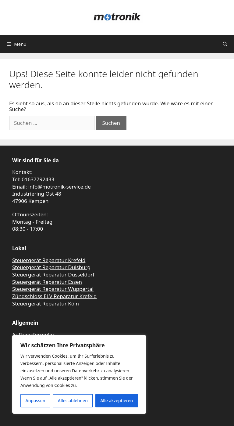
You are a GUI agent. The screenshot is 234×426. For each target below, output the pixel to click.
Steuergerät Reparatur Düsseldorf (53, 274)
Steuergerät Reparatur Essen (47, 281)
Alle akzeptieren (116, 400)
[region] (79, 374)
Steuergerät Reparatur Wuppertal (53, 288)
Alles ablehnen (73, 400)
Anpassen (35, 400)
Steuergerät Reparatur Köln (45, 303)
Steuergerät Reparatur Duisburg (51, 267)
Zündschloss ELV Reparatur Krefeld (54, 296)
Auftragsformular (33, 334)
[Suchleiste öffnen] (225, 44)
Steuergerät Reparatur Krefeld (48, 260)
